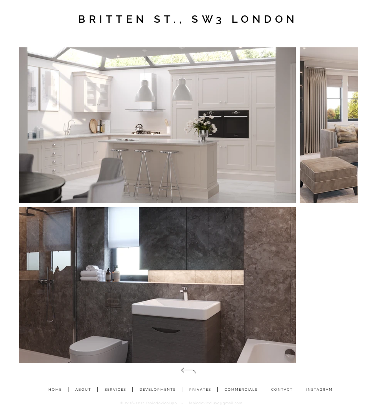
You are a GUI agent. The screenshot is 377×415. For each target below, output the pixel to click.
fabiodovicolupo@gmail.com (216, 403)
